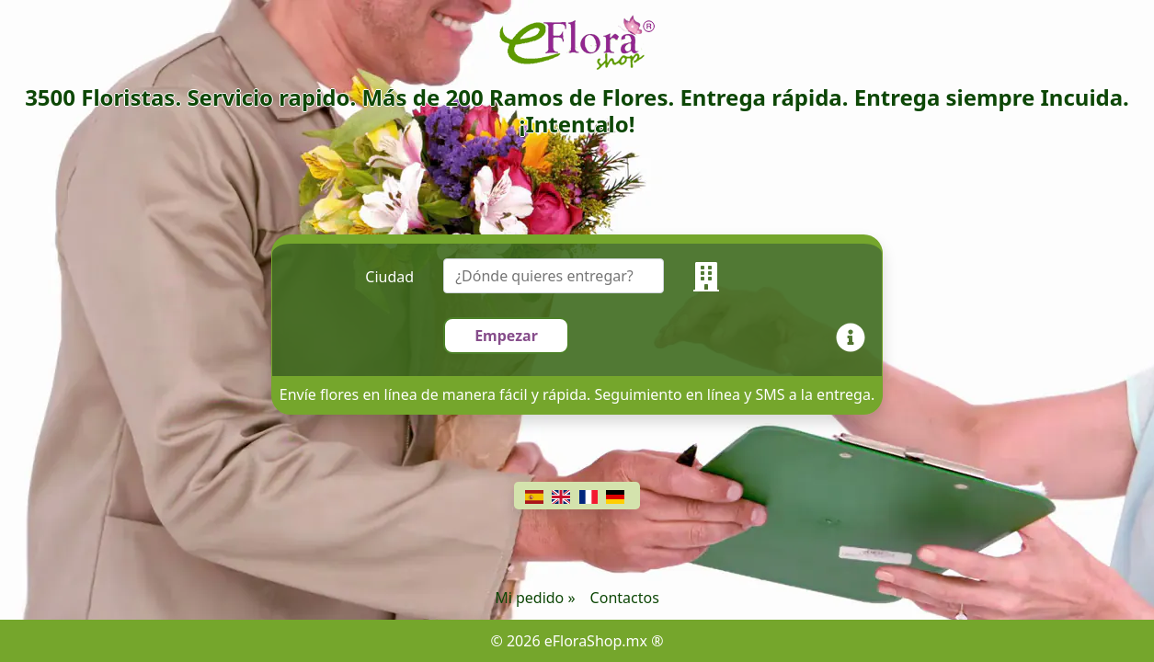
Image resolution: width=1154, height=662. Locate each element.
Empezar (506, 335)
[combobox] (568, 276)
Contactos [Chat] (624, 598)
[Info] (854, 335)
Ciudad (389, 277)
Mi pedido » (535, 598)
